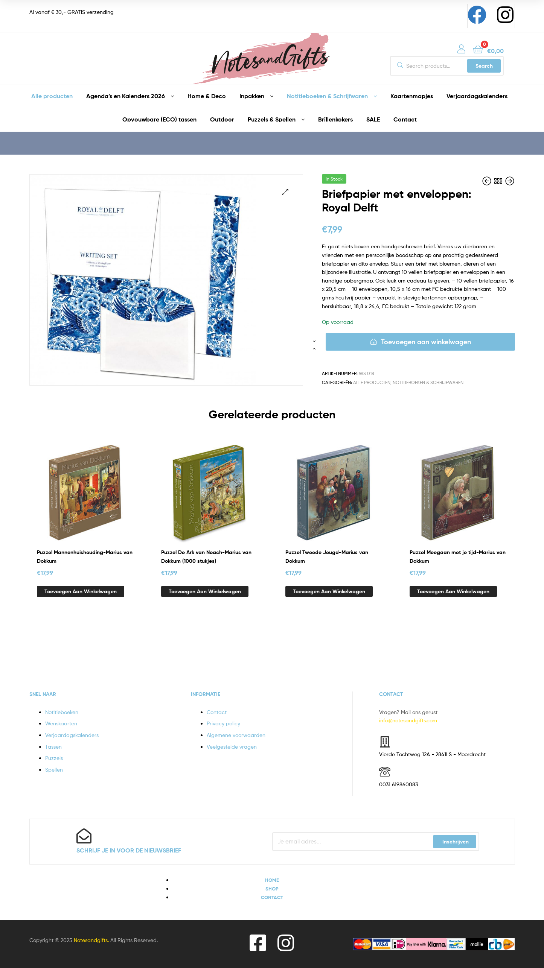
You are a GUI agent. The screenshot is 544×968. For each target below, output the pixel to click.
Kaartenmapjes (411, 96)
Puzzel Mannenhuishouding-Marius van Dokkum (85, 556)
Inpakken (251, 96)
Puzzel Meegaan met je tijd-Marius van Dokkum (458, 556)
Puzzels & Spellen (272, 119)
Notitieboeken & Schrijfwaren (327, 96)
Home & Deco (206, 96)
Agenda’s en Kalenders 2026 (125, 96)
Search (484, 65)
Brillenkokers (335, 119)
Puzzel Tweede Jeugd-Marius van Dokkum (326, 556)
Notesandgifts (91, 940)
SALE (373, 119)
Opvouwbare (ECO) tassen (159, 119)
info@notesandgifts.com (408, 720)
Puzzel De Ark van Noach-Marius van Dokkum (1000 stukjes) (206, 556)
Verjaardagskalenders (476, 96)
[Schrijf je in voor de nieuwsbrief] (83, 835)
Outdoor (222, 119)
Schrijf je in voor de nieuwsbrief (128, 850)
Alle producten (52, 96)
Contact (405, 119)
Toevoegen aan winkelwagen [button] (80, 591)
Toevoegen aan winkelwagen (426, 341)
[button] (285, 192)
